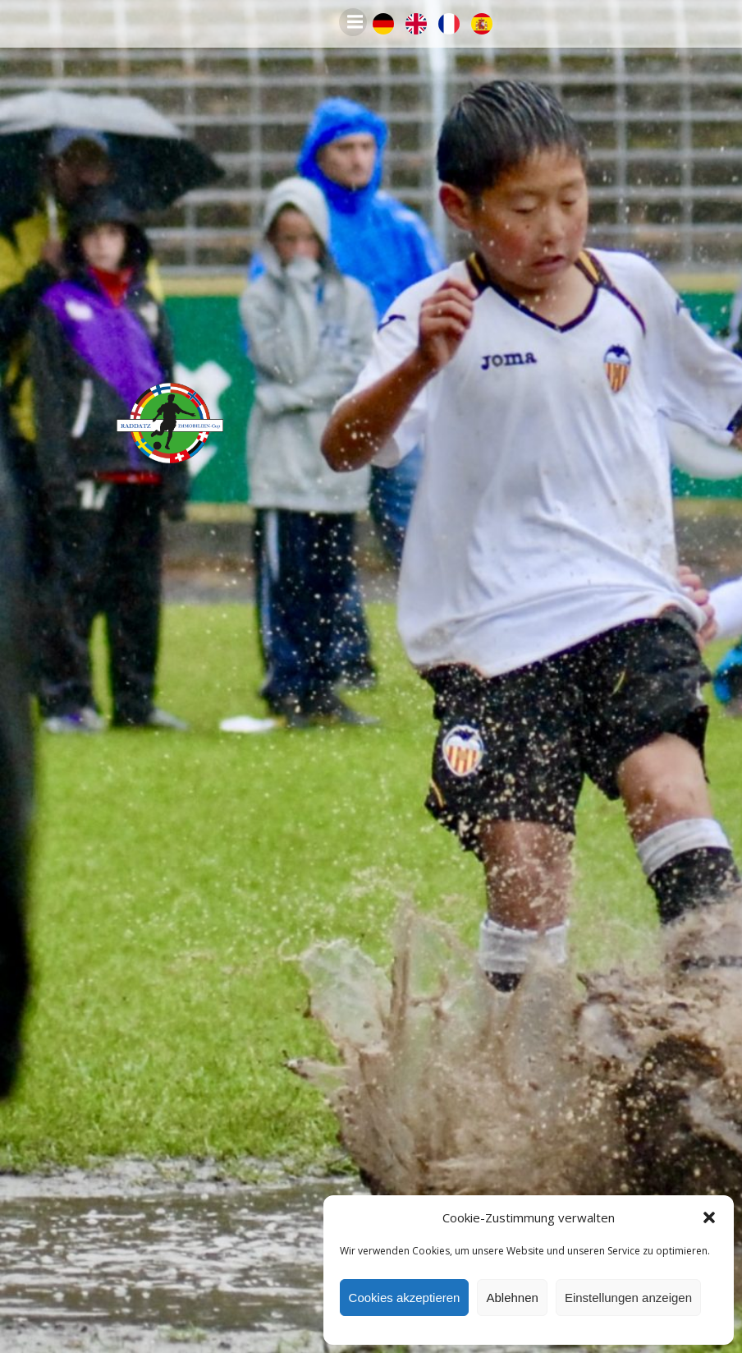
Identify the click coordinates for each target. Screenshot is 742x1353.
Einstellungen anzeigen (628, 1298)
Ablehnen (512, 1298)
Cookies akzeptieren (404, 1298)
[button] (709, 1217)
